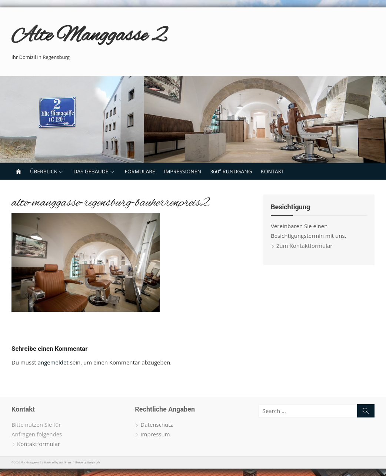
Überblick (43, 171)
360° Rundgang (231, 171)
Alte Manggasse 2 (88, 36)
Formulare (140, 171)
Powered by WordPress (57, 462)
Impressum (155, 434)
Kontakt (272, 171)
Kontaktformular (38, 443)
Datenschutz (156, 424)
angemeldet (53, 362)
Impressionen (182, 171)
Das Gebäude (90, 171)
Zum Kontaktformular (304, 245)
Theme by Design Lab (87, 462)
